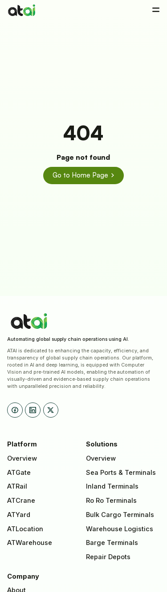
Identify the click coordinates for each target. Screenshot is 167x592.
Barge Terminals (112, 543)
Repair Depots (108, 557)
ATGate (19, 473)
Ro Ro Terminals (111, 501)
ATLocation (25, 529)
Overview (22, 458)
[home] (21, 10)
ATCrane (21, 501)
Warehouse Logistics (119, 529)
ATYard (18, 515)
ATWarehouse (29, 543)
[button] (156, 10)
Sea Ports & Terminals (121, 473)
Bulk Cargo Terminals (120, 515)
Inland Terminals (112, 486)
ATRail (17, 486)
